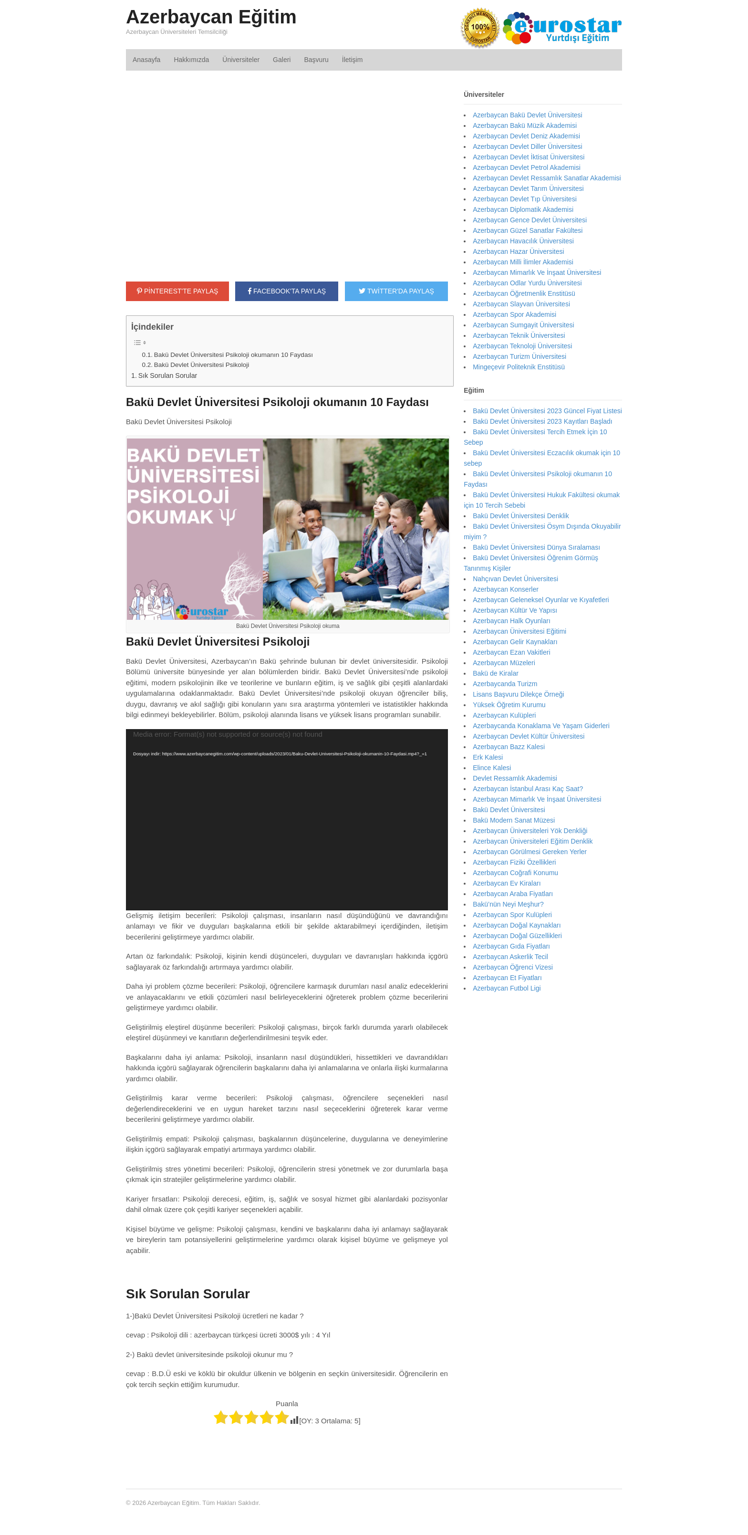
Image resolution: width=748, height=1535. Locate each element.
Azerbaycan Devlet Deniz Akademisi (526, 136)
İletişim (352, 59)
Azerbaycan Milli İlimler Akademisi (523, 262)
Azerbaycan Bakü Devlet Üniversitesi (527, 115)
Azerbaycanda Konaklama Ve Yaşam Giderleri (541, 726)
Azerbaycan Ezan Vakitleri (511, 652)
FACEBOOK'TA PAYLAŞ (287, 291)
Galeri (282, 59)
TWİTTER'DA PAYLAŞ (396, 291)
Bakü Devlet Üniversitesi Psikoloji (201, 364)
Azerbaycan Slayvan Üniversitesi (521, 304)
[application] (287, 819)
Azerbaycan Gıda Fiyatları (511, 946)
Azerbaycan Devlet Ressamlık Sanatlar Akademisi (547, 178)
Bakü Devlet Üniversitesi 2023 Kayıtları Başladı (543, 421)
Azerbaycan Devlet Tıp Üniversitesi (525, 199)
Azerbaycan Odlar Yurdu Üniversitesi (527, 283)
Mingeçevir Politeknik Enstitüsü (519, 367)
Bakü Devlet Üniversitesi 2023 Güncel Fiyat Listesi (547, 411)
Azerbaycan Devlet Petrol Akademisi (527, 167)
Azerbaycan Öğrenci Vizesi (513, 967)
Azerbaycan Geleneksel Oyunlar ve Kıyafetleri (541, 600)
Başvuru (316, 59)
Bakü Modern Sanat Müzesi (514, 820)
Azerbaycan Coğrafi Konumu (515, 873)
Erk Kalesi (488, 757)
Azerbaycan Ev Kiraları (506, 883)
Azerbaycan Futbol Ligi (506, 988)
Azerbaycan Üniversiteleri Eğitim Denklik (532, 841)
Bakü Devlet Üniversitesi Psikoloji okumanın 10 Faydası (233, 354)
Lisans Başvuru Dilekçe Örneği (518, 694)
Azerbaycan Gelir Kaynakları (515, 642)
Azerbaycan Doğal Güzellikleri (517, 936)
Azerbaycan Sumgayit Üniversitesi (523, 325)
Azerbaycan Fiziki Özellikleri (514, 862)
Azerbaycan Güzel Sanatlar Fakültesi (527, 230)
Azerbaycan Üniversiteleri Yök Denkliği (530, 831)
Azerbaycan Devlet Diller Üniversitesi (527, 146)
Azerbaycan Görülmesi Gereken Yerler (530, 852)
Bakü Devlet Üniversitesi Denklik (521, 516)
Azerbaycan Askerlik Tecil (510, 957)
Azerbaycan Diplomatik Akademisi (523, 209)
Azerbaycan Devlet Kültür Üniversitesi (528, 736)
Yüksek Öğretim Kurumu (509, 705)
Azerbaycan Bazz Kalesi (509, 747)
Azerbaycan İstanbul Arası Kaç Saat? (528, 789)
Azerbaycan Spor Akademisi (514, 314)
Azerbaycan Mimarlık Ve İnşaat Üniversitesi (537, 272)
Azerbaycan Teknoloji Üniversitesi (522, 346)
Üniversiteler (241, 59)
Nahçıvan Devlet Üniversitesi (515, 579)
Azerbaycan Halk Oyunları (512, 621)
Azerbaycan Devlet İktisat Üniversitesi (528, 157)
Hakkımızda (191, 59)
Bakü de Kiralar (496, 673)
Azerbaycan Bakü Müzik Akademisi (525, 125)
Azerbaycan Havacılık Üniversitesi (523, 241)
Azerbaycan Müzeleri (504, 663)
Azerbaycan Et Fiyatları (507, 978)
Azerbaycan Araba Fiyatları (513, 894)
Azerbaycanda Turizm (505, 684)
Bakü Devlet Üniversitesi (509, 810)
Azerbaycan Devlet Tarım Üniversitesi (528, 188)
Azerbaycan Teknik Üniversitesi (519, 335)
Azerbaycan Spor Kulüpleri (512, 915)
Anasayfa (146, 59)
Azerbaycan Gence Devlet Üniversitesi (530, 220)
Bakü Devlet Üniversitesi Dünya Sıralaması (536, 547)
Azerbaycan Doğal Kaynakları (517, 925)
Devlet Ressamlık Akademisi (515, 778)
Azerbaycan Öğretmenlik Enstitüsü (524, 293)
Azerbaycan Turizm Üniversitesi (519, 356)
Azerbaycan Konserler (506, 589)
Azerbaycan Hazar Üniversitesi (518, 251)
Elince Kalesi (492, 768)
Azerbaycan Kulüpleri (504, 715)
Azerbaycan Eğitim (211, 16)
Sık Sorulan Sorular (167, 375)
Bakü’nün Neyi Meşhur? (508, 904)
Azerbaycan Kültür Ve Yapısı (515, 610)
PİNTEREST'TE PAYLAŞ (177, 291)
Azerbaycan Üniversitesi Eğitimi (519, 631)
